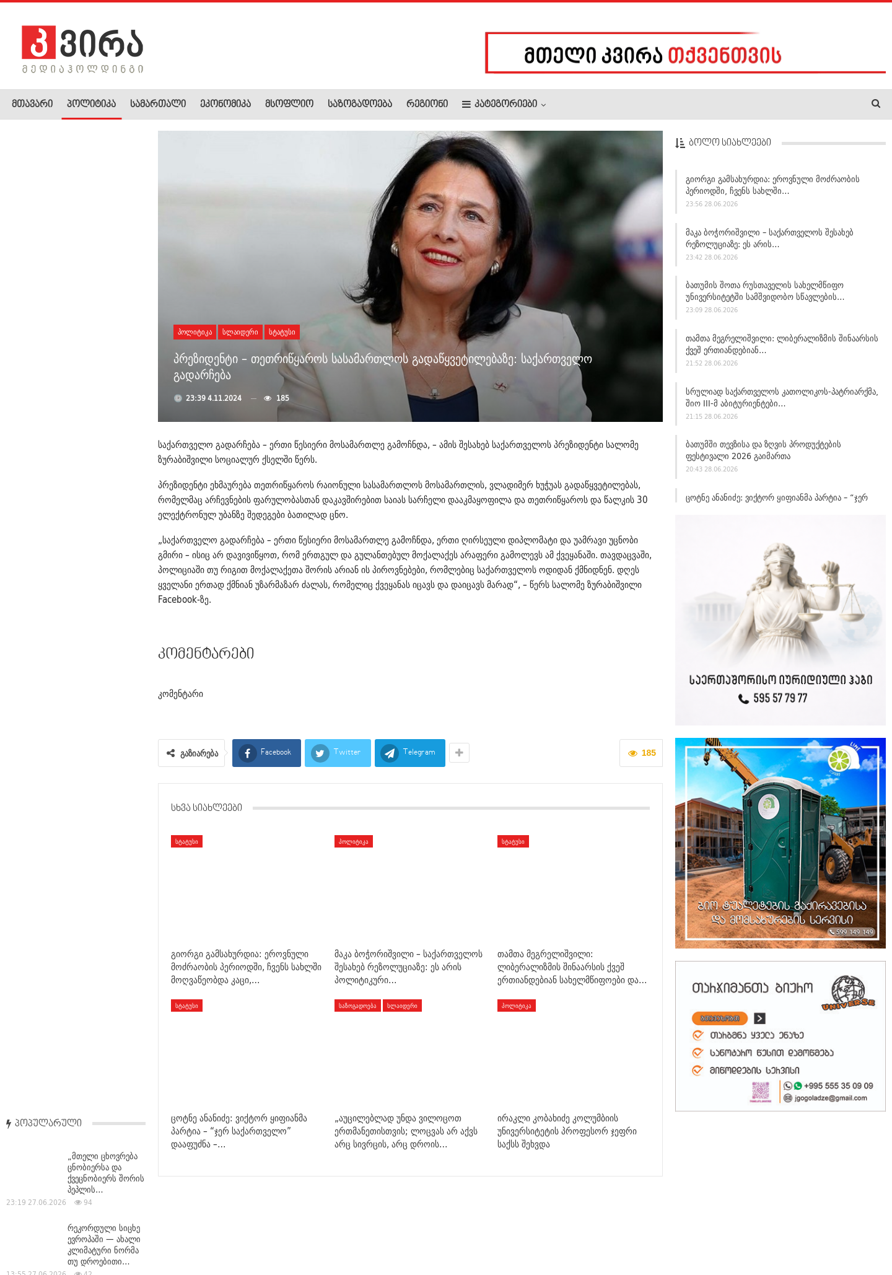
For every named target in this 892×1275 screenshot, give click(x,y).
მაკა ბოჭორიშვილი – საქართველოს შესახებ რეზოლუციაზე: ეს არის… (770, 242)
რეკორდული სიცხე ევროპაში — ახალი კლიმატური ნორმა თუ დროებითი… (104, 263)
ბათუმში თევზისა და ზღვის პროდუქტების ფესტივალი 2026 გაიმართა (763, 455)
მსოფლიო (289, 105)
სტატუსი (282, 332)
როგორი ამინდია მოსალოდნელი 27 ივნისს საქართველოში (103, 780)
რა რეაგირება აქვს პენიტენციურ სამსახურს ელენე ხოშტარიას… (103, 635)
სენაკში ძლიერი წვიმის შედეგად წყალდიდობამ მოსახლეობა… (98, 336)
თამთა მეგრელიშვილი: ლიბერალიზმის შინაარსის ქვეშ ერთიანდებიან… (782, 348)
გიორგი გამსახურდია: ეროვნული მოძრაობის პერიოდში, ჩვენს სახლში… (773, 189)
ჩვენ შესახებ (32, 1228)
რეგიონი (427, 105)
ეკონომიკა (225, 105)
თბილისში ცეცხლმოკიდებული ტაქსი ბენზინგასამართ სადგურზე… (74, 558)
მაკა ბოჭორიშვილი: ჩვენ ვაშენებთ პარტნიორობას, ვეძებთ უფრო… (106, 708)
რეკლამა (91, 1228)
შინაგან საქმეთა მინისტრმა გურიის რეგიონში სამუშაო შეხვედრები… (103, 852)
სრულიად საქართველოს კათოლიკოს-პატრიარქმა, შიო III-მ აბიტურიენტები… (782, 401)
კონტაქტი (143, 1228)
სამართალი (158, 105)
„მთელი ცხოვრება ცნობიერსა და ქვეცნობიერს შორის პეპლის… (106, 192)
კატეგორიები (499, 104)
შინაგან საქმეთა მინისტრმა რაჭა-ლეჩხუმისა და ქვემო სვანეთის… (101, 480)
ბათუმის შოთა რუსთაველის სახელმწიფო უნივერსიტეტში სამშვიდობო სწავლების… (765, 296)
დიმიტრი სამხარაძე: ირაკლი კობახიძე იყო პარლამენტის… (104, 408)
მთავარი (32, 105)
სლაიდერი (240, 332)
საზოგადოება (360, 105)
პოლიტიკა (91, 105)
